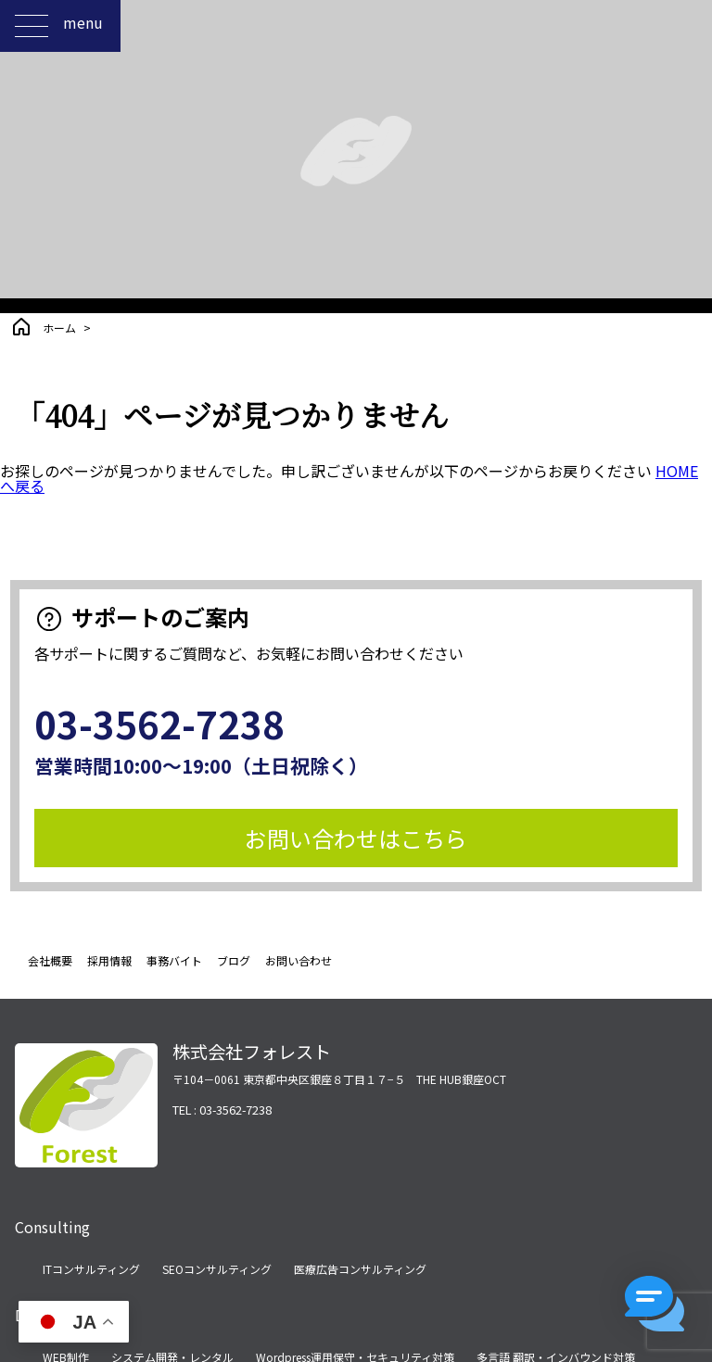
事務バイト (174, 960)
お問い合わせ (298, 960)
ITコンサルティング (91, 1269)
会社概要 (50, 960)
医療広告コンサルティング (360, 1269)
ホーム (59, 327)
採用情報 (109, 960)
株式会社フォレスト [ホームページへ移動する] (251, 1052)
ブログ (233, 960)
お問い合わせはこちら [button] (356, 838)
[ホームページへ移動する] (86, 1156)
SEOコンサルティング (217, 1269)
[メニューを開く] (31, 26)
